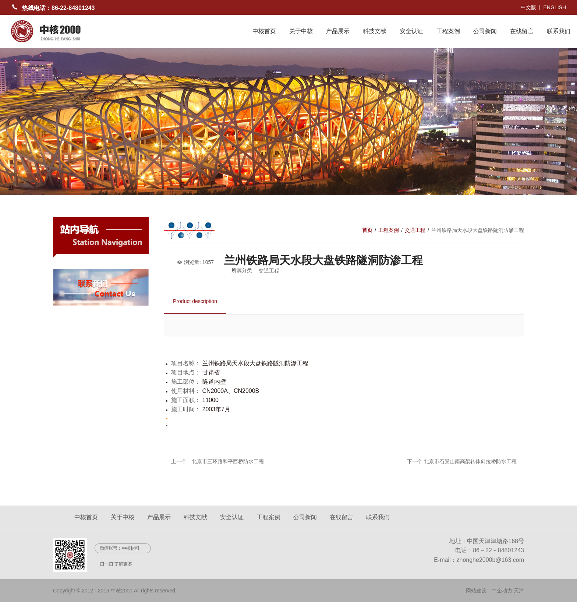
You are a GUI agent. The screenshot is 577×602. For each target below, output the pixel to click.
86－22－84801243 (498, 550)
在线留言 (522, 31)
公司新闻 (485, 31)
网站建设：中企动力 (489, 591)
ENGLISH (555, 7)
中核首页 (264, 31)
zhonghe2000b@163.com (490, 560)
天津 (519, 591)
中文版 (528, 7)
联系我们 (558, 31)
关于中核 (301, 31)
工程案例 (448, 31)
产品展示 (338, 31)
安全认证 (411, 31)
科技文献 (374, 31)
